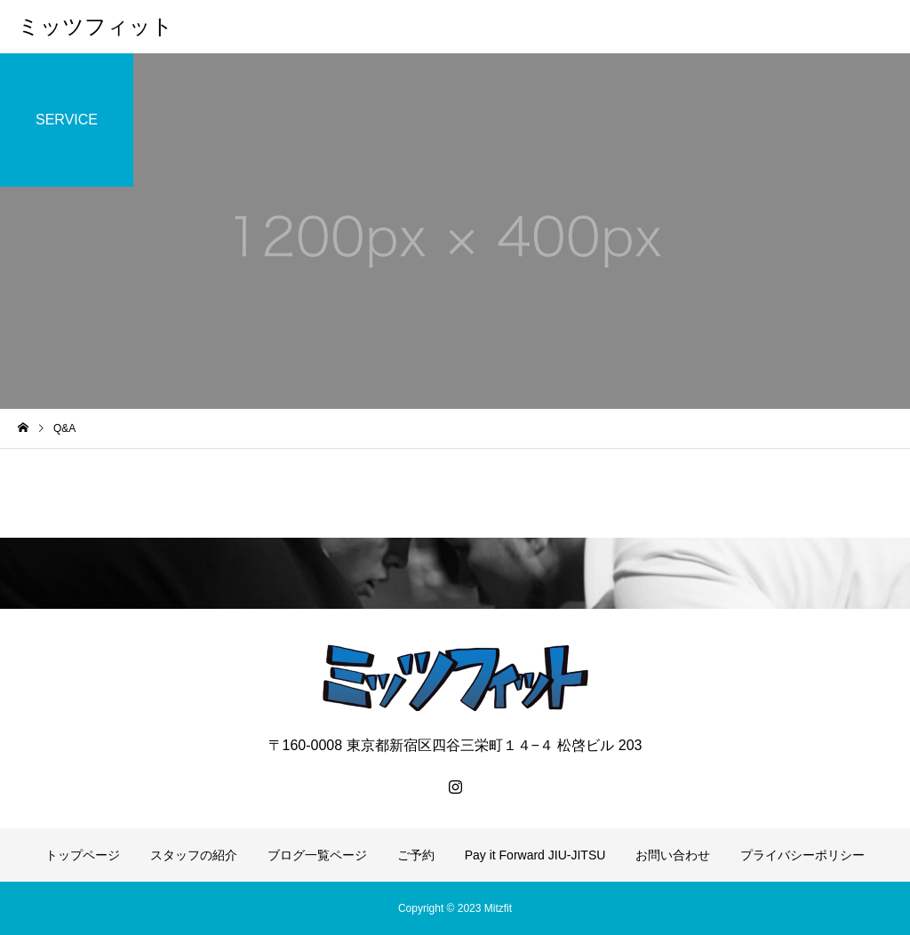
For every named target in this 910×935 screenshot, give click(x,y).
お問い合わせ (672, 855)
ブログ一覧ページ (317, 855)
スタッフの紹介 (193, 855)
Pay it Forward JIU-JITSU (535, 855)
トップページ (82, 855)
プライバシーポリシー (802, 855)
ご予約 (416, 855)
